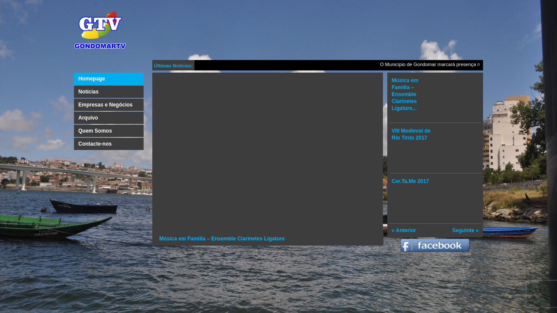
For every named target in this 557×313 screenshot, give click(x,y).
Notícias (88, 92)
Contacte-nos (95, 144)
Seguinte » (465, 230)
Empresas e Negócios (105, 105)
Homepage (91, 79)
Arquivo (88, 118)
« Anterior (404, 230)
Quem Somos (95, 131)
